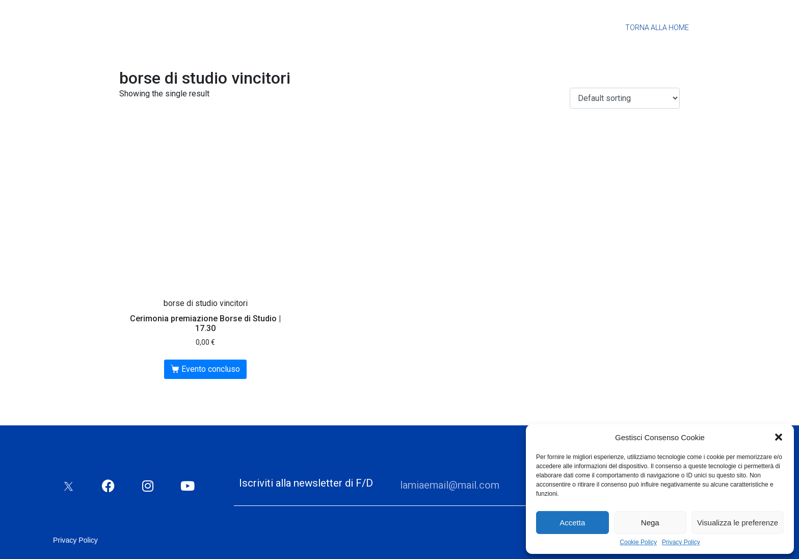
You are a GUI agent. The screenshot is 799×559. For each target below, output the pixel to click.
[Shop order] (625, 98)
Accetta (572, 522)
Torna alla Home (657, 27)
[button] (779, 437)
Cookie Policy (638, 542)
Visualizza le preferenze (737, 522)
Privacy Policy (681, 542)
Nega (650, 522)
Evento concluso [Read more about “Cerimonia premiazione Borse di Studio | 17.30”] (210, 369)
